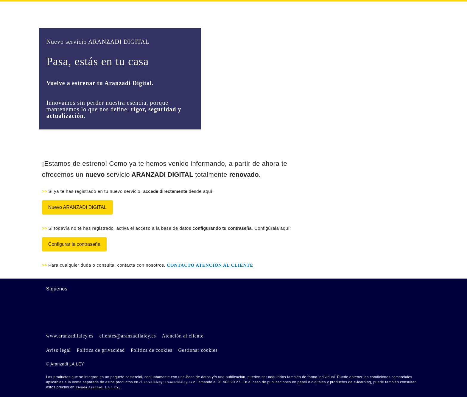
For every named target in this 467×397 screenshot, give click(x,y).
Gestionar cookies (198, 350)
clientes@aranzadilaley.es (127, 335)
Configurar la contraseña (74, 244)
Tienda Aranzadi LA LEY (97, 387)
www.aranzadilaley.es (70, 335)
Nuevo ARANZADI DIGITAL (77, 207)
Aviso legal (58, 350)
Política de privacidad (101, 350)
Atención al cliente (183, 335)
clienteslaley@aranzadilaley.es (165, 382)
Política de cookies (151, 350)
